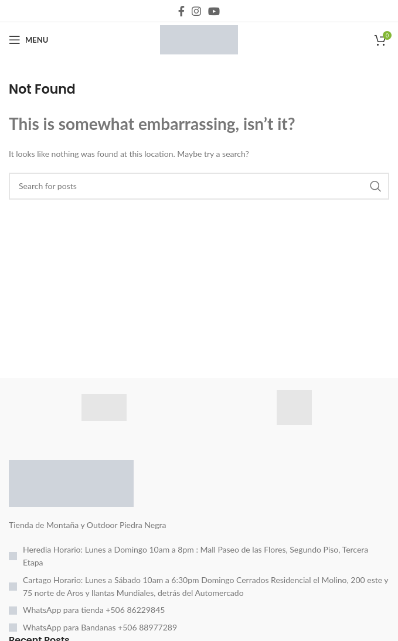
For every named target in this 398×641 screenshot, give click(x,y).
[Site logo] (199, 39)
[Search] (199, 186)
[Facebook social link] (181, 11)
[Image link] (71, 482)
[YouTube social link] (214, 11)
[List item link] (199, 556)
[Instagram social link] (196, 11)
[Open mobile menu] (28, 40)
